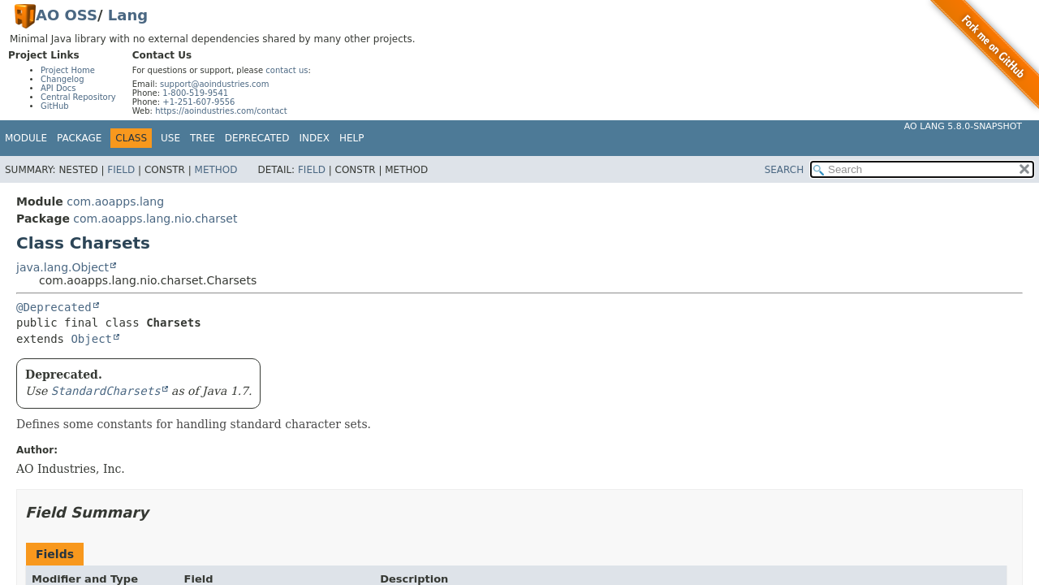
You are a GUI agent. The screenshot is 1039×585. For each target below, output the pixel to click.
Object (91, 338)
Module (26, 138)
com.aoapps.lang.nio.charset (155, 218)
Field (121, 170)
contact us (286, 70)
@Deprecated (54, 307)
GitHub (55, 106)
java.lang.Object (62, 267)
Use (170, 138)
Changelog (62, 79)
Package (79, 138)
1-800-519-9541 (195, 93)
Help (351, 138)
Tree (202, 138)
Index (315, 138)
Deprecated (257, 138)
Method (216, 170)
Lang (128, 15)
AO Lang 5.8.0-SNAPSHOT (963, 126)
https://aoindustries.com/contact (221, 110)
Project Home (68, 70)
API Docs (58, 88)
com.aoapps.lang (115, 201)
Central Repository (78, 97)
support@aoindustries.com (214, 84)
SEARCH (784, 170)
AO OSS (66, 15)
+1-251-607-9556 (198, 102)
